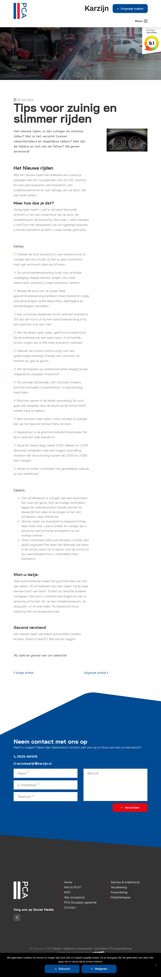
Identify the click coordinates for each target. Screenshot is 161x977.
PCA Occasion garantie (80, 902)
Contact (70, 907)
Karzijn (57, 948)
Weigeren (101, 969)
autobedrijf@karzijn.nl (33, 763)
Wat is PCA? (72, 887)
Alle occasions (74, 897)
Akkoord (64, 969)
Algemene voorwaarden (78, 948)
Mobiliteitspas (121, 897)
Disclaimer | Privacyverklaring (113, 948)
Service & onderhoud (125, 882)
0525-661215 (25, 756)
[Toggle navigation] (146, 21)
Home (68, 882)
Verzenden (132, 807)
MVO (67, 892)
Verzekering (119, 887)
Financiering (119, 892)
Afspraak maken (132, 9)
